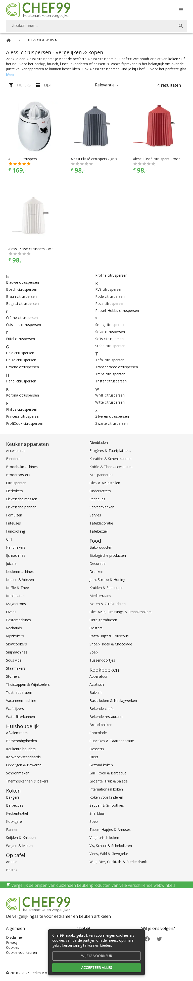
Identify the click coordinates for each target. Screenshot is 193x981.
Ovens (11, 611)
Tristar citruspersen (111, 381)
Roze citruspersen (109, 303)
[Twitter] (159, 938)
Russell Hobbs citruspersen (117, 310)
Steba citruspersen (110, 345)
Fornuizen (14, 515)
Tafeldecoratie (101, 523)
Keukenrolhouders (21, 748)
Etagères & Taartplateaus (110, 450)
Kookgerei (14, 821)
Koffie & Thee (17, 587)
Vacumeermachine (21, 700)
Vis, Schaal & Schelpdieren (110, 845)
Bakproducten (100, 547)
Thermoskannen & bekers (27, 781)
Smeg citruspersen (110, 324)
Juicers (11, 563)
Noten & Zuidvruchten (107, 603)
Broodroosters (18, 474)
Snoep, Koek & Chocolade (110, 644)
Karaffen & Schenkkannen (110, 458)
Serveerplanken (101, 507)
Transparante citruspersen (116, 367)
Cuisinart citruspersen (23, 324)
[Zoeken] (90, 26)
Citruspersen (16, 482)
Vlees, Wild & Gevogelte (108, 853)
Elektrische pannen (21, 507)
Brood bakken (100, 724)
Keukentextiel (17, 813)
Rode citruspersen (110, 296)
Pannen (12, 829)
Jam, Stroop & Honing (107, 579)
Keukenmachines (20, 571)
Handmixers (15, 547)
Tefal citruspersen (109, 359)
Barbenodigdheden (21, 740)
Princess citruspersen (23, 416)
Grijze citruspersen (21, 359)
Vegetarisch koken (104, 837)
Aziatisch (96, 684)
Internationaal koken (106, 789)
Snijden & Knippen (21, 837)
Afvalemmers (17, 732)
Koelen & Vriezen (20, 579)
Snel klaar (97, 813)
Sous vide (14, 660)
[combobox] (96, 26)
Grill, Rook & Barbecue (107, 773)
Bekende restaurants (106, 716)
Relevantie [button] (105, 85)
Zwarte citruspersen (111, 423)
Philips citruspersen (21, 409)
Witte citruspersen (110, 402)
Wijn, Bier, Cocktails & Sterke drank (118, 861)
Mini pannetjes (101, 474)
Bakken (95, 692)
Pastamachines (18, 619)
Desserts (96, 748)
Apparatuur (98, 676)
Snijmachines (16, 652)
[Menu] (181, 10)
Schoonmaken (17, 773)
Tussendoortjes (102, 660)
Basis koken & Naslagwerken (113, 700)
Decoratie (97, 563)
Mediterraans (100, 595)
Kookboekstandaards (23, 757)
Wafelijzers (15, 708)
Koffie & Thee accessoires (110, 466)
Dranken (96, 571)
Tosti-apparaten (19, 692)
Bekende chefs (101, 708)
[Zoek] (181, 26)
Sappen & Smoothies (106, 805)
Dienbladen (98, 442)
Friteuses (13, 523)
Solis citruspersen (109, 338)
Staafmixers (15, 668)
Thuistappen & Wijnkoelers (28, 684)
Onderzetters (100, 490)
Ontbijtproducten (103, 619)
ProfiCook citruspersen (24, 423)
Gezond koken (101, 765)
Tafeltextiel (98, 531)
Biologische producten (107, 555)
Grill (9, 539)
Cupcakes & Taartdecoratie (111, 740)
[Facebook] (147, 938)
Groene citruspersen (22, 367)
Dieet (93, 757)
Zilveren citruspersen (112, 416)
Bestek (11, 869)
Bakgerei (13, 797)
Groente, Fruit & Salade (108, 781)
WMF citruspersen (110, 395)
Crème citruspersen (22, 317)
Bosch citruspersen (21, 289)
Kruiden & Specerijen (106, 587)
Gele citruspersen (20, 352)
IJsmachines (15, 555)
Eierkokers (14, 490)
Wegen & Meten (19, 845)
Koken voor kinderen (106, 797)
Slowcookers (16, 644)
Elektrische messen (21, 499)
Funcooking (15, 531)
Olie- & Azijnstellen (104, 482)
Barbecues (14, 805)
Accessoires (15, 450)
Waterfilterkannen (20, 716)
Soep (93, 652)
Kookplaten (15, 595)
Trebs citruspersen (110, 374)
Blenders (13, 458)
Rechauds (14, 628)
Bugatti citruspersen (22, 303)
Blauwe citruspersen (22, 282)
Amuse (11, 861)
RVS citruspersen (108, 289)
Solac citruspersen (110, 331)
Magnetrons (16, 603)
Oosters (96, 628)
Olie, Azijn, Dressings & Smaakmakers (120, 611)
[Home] (8, 40)
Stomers (13, 676)
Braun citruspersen (21, 296)
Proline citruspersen (111, 275)
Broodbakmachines (22, 466)
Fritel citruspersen (20, 338)
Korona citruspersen (22, 395)
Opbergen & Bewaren (23, 765)
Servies (95, 515)
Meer (10, 74)
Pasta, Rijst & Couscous (109, 636)
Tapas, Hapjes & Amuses (110, 829)
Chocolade (98, 732)
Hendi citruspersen (21, 381)
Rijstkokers (15, 636)
